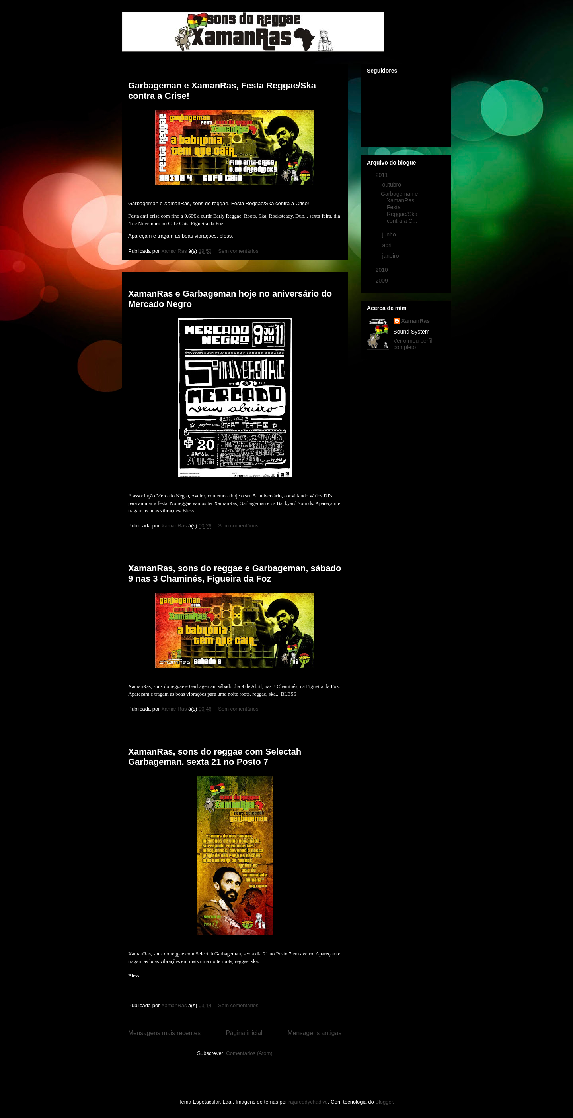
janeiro (391, 256)
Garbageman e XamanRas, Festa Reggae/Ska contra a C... (399, 207)
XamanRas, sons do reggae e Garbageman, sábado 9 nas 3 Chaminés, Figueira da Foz (234, 573)
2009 (383, 280)
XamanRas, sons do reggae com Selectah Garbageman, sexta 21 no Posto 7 (214, 757)
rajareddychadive (308, 1102)
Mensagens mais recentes (164, 1033)
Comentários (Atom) (249, 1053)
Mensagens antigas (314, 1033)
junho (389, 234)
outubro (392, 184)
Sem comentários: (239, 251)
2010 (383, 270)
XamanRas (415, 321)
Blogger (384, 1102)
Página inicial (244, 1033)
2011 (383, 175)
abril (388, 245)
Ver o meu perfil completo (413, 344)
